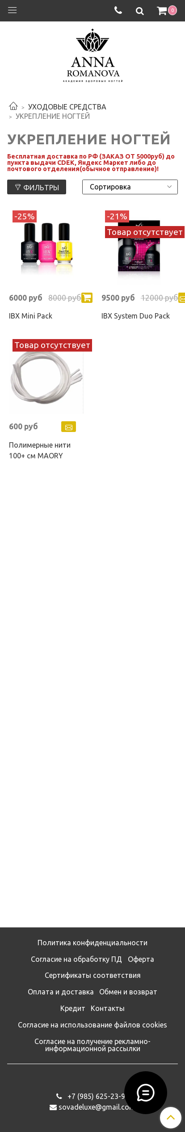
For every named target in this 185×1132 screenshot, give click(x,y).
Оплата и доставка (61, 992)
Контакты (108, 1008)
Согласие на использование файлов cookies (92, 1025)
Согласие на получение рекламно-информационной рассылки (92, 1044)
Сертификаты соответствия (93, 975)
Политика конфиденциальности (92, 943)
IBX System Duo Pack (135, 316)
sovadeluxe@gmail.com (97, 1107)
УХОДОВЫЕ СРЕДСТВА (67, 107)
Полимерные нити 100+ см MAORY (40, 450)
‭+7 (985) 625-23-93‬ (97, 1096)
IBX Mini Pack (30, 316)
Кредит (72, 1008)
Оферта (141, 959)
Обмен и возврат (128, 992)
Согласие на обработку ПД (76, 959)
